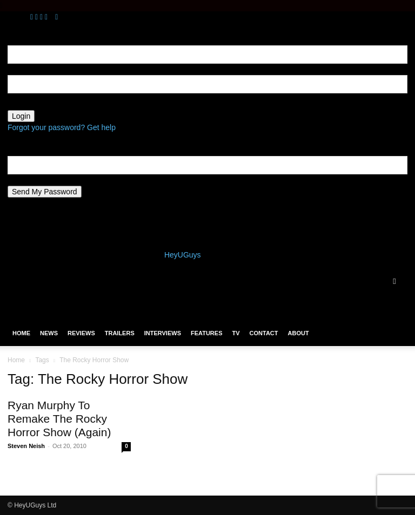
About (298, 333)
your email (25, 179)
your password (32, 104)
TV (235, 333)
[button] (394, 281)
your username (33, 69)
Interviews (162, 333)
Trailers (120, 333)
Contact (264, 333)
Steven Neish (26, 446)
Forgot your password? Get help (62, 127)
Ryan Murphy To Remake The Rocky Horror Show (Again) (59, 418)
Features (206, 333)
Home (21, 333)
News (49, 333)
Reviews (81, 333)
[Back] (56, 16)
